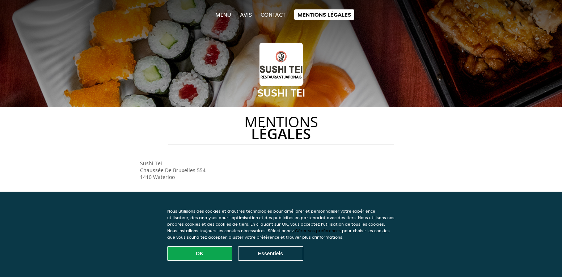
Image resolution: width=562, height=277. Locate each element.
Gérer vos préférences (318, 230)
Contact (273, 14)
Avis (246, 14)
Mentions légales (324, 14)
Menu (223, 14)
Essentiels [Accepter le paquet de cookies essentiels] (270, 253)
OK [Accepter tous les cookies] (199, 253)
